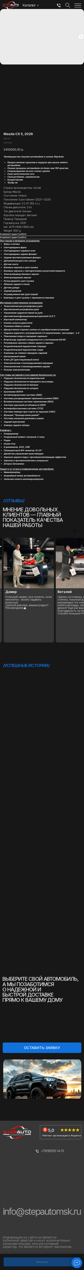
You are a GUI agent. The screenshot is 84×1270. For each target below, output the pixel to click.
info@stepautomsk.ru (42, 1211)
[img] (58, 5)
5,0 (51, 1130)
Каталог (29, 5)
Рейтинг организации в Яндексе (61, 1135)
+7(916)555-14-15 (52, 1151)
